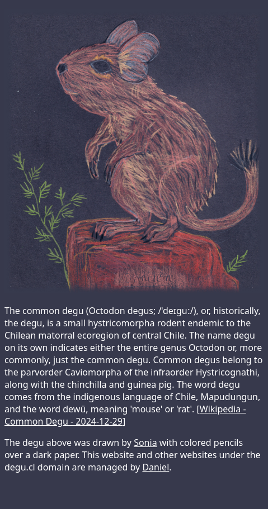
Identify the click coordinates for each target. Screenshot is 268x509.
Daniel (155, 467)
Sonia (145, 442)
